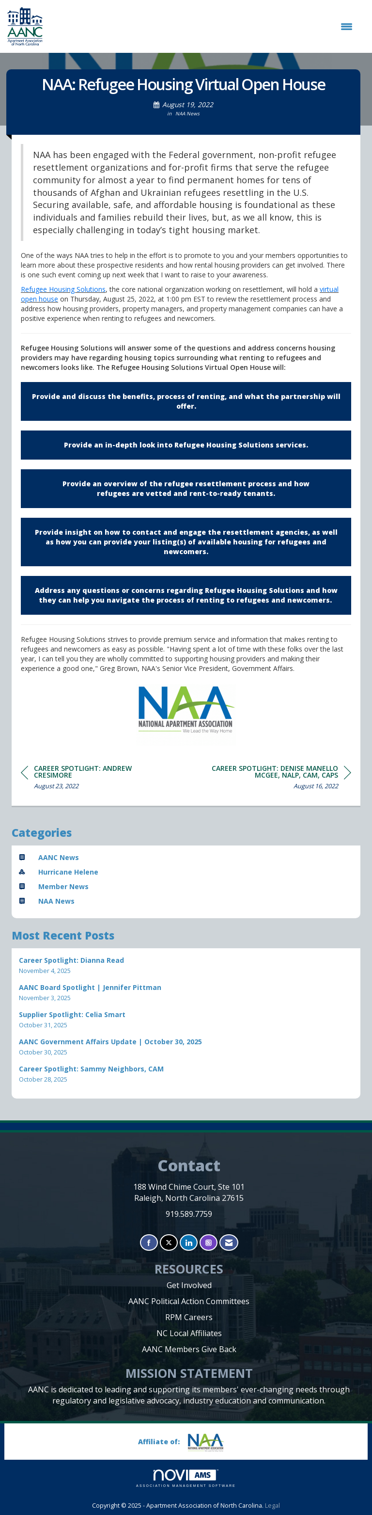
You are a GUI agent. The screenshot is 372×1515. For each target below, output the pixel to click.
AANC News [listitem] (49, 857)
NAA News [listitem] (47, 901)
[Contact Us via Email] (228, 1242)
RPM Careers (189, 1317)
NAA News (187, 113)
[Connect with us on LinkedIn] (189, 1242)
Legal (272, 1505)
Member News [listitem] (54, 886)
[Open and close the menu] (202, 26)
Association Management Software (186, 1478)
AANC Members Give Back (189, 1349)
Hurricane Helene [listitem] (58, 872)
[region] (278, 779)
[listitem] (186, 965)
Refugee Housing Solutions (63, 289)
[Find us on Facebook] (149, 1242)
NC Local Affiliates (189, 1333)
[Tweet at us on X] (169, 1242)
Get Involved (189, 1285)
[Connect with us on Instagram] (208, 1242)
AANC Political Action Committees (188, 1301)
